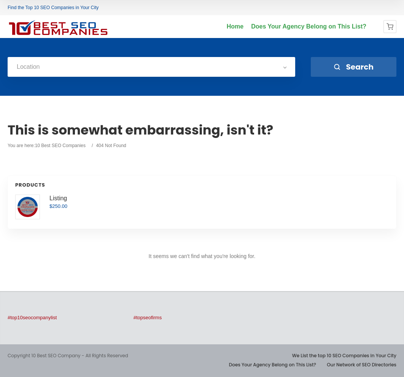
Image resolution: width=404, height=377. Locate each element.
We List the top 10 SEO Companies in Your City (344, 355)
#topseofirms (148, 317)
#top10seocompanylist (32, 317)
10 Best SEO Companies (60, 145)
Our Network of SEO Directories (361, 364)
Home (235, 26)
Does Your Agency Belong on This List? (308, 26)
